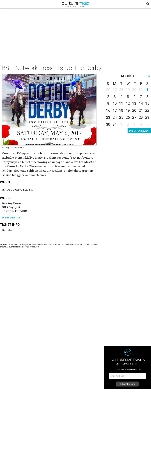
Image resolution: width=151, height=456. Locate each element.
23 (108, 117)
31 (115, 124)
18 (121, 110)
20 (134, 110)
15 (147, 103)
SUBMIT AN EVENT (139, 130)
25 (121, 117)
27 (134, 117)
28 (141, 117)
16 (108, 110)
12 (128, 103)
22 (147, 110)
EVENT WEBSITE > (12, 217)
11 (121, 103)
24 (115, 117)
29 (147, 117)
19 (128, 110)
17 (115, 110)
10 (115, 103)
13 (134, 103)
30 (108, 124)
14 (141, 103)
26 (128, 117)
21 (141, 110)
